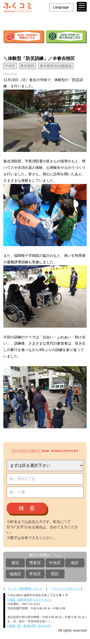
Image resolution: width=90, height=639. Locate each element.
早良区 (35, 574)
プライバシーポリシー (65, 588)
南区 (75, 563)
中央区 (55, 563)
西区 (55, 574)
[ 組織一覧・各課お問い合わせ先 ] (29, 625)
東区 (15, 563)
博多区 (35, 563)
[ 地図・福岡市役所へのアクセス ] (29, 599)
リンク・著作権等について (25, 588)
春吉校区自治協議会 (56, 66)
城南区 (15, 574)
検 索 (27, 508)
